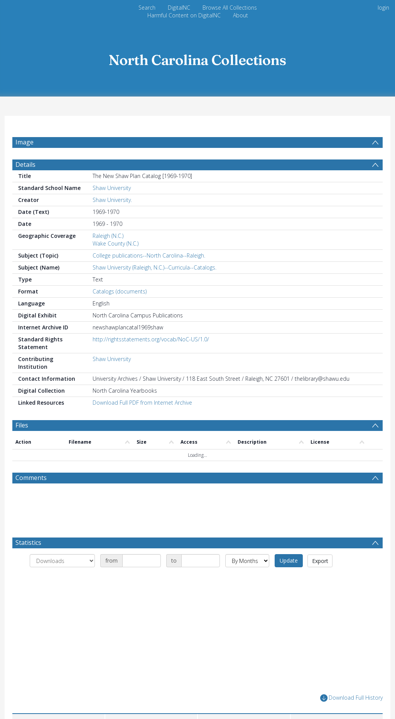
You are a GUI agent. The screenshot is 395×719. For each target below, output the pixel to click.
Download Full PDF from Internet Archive (142, 421)
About (240, 15)
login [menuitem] (383, 7)
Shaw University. (112, 218)
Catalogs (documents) (120, 310)
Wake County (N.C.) (115, 262)
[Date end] (200, 579)
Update (289, 579)
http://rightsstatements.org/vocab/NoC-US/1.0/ (151, 357)
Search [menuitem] (146, 7)
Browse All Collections (230, 7)
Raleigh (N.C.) (108, 254)
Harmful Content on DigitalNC (184, 15)
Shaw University (112, 206)
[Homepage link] (197, 58)
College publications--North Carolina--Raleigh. (149, 274)
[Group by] (62, 579)
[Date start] (141, 579)
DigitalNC (179, 7)
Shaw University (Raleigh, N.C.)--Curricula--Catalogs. (154, 286)
